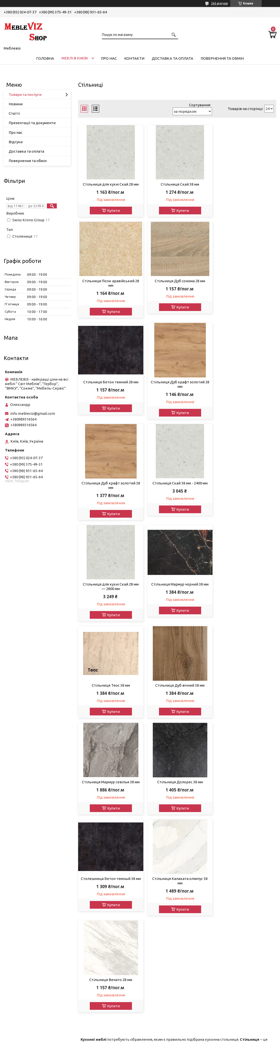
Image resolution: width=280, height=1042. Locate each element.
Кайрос (153, 959)
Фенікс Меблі (159, 906)
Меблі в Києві (75, 58)
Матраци (15, 946)
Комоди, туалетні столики (30, 906)
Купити (112, 210)
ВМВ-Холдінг (158, 939)
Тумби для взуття (22, 932)
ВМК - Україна (159, 886)
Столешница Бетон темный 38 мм (245, 586)
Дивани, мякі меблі (24, 852)
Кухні (12, 912)
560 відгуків (219, 3)
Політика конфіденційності (231, 1037)
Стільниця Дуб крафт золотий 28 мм (245, 287)
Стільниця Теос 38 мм (177, 487)
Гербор (153, 846)
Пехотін (154, 919)
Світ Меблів (157, 866)
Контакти (134, 58)
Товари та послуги (25, 94)
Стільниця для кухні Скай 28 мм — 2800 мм (245, 388)
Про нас (109, 58)
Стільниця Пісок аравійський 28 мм (244, 186)
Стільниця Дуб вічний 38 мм (244, 487)
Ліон (151, 879)
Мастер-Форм (159, 946)
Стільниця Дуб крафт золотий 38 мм (110, 388)
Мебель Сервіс (160, 892)
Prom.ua (164, 1032)
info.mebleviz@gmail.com (32, 413)
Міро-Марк (156, 852)
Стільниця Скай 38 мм (177, 184)
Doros (152, 966)
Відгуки (16, 142)
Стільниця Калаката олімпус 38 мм (109, 687)
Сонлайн (154, 859)
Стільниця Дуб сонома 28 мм (110, 285)
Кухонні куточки (21, 953)
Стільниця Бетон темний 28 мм (177, 285)
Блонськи (155, 926)
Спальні (14, 872)
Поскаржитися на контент (191, 1037)
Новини (16, 104)
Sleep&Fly (155, 899)
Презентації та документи (32, 123)
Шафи (12, 899)
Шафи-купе (17, 939)
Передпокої (18, 892)
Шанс (151, 912)
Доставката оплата (94, 846)
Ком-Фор (155, 932)
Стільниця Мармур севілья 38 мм (110, 584)
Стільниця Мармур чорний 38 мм (109, 487)
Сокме (152, 872)
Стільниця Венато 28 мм (177, 685)
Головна (45, 58)
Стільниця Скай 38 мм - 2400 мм (177, 386)
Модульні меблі (21, 859)
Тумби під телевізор (25, 926)
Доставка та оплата (172, 58)
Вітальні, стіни (20, 866)
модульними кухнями (100, 801)
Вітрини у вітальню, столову (32, 919)
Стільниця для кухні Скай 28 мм (110, 184)
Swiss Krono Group (163, 953)
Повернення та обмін (222, 58)
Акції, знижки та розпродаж (32, 846)
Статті (14, 113)
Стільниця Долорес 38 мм (177, 584)
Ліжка (12, 879)
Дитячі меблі (19, 886)
